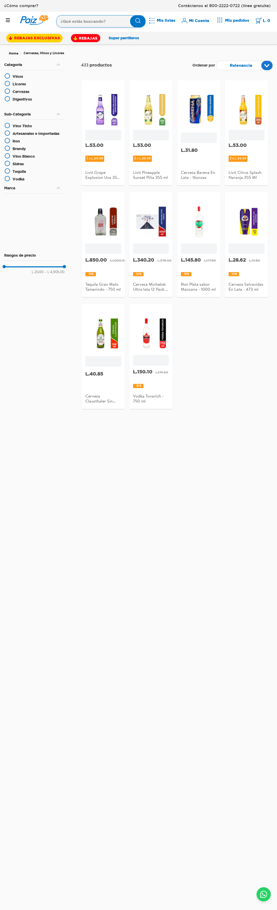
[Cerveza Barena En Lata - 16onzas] (199, 134)
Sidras (18, 164)
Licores (19, 84)
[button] (34, 64)
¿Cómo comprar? (21, 5)
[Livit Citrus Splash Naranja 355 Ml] (246, 134)
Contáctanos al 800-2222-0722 (209, 5)
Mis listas (166, 20)
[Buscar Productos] (138, 21)
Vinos (18, 76)
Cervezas (21, 92)
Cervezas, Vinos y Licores (44, 53)
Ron (16, 141)
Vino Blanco (24, 156)
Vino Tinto (22, 126)
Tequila (19, 171)
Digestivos (22, 99)
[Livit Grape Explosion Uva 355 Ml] (103, 134)
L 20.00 (37, 272)
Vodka (18, 179)
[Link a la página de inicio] (13, 53)
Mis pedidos (237, 20)
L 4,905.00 (54, 272)
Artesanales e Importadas (36, 133)
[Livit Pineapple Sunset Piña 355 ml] (151, 134)
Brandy (19, 149)
